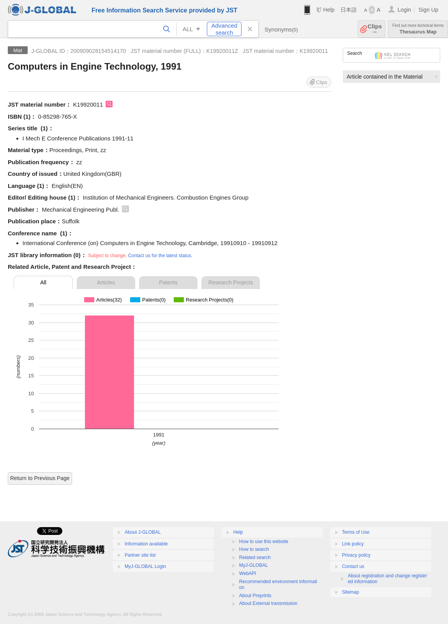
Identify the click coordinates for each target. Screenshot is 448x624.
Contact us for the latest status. (160, 255)
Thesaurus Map (418, 29)
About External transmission (268, 603)
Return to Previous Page (40, 478)
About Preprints (255, 595)
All (43, 282)
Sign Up (428, 10)
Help (328, 10)
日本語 (348, 10)
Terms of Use (356, 532)
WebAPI (247, 573)
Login (404, 10)
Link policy (353, 544)
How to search (254, 549)
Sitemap (350, 592)
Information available (146, 544)
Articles (106, 282)
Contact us (353, 566)
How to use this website (263, 541)
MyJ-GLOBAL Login (145, 566)
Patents (168, 282)
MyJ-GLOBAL (253, 565)
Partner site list (140, 555)
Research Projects (230, 282)
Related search (255, 557)
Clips (375, 29)
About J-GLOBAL (143, 532)
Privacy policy (356, 555)
